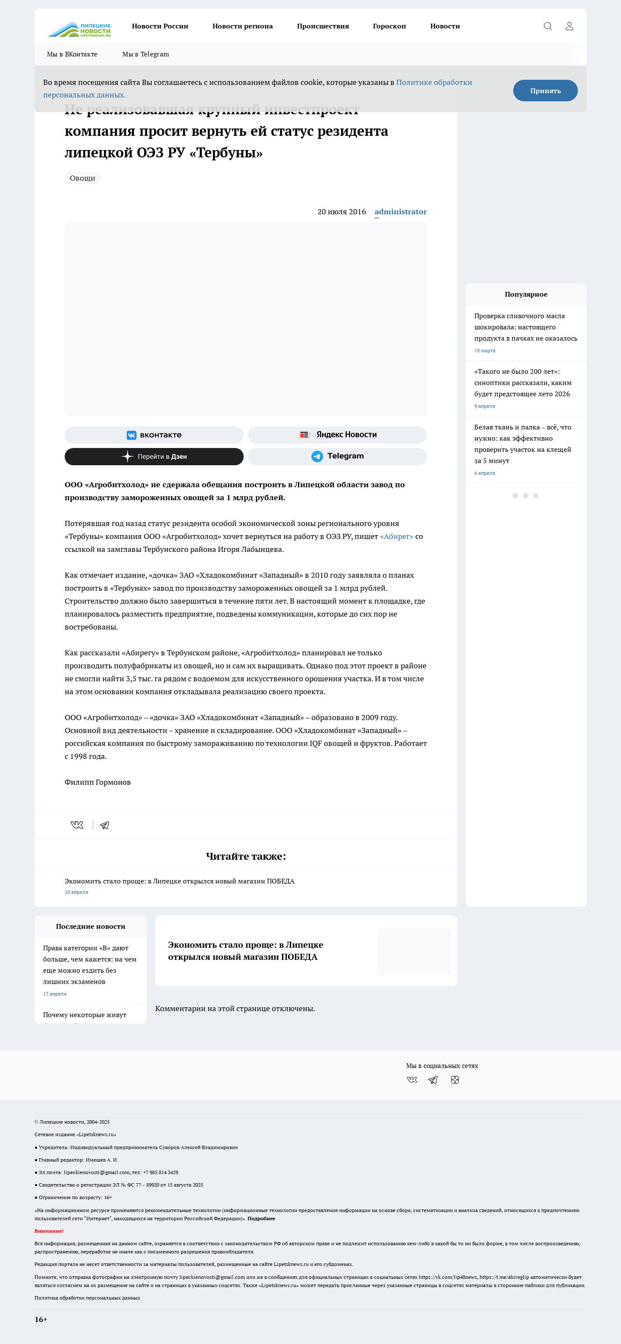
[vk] (77, 825)
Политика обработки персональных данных (87, 1297)
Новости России (160, 26)
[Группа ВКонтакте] (154, 435)
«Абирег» (397, 536)
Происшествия (323, 26)
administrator (401, 211)
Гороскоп (389, 26)
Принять (545, 90)
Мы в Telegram (145, 54)
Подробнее (261, 1218)
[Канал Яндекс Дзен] (154, 456)
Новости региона (243, 26)
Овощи (82, 178)
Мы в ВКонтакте (72, 54)
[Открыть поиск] (547, 25)
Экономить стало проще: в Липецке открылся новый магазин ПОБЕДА (246, 887)
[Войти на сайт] (569, 25)
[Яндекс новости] (337, 435)
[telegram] (107, 825)
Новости (445, 26)
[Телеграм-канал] (337, 456)
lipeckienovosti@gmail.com (96, 1172)
